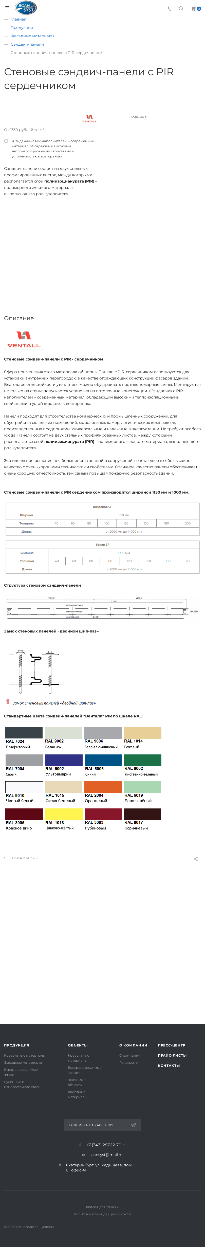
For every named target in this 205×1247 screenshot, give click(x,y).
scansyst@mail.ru (106, 1154)
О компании (133, 1045)
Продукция (16, 1045)
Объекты (78, 1045)
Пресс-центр (171, 1045)
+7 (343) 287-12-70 (103, 1145)
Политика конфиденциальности (102, 1214)
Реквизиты (128, 1062)
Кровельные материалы (24, 1055)
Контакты (169, 1065)
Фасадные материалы (23, 1062)
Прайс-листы (172, 1055)
